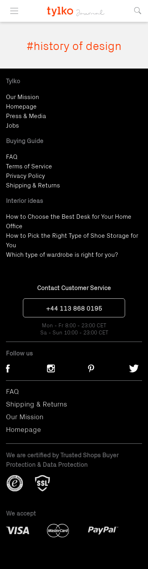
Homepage (21, 106)
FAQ (11, 156)
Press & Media (26, 115)
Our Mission (22, 96)
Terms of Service (29, 165)
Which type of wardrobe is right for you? (62, 254)
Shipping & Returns (33, 184)
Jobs (12, 125)
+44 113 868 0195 (74, 308)
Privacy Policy (25, 175)
